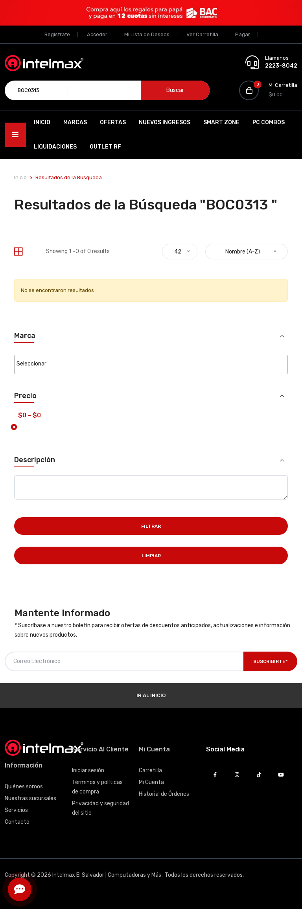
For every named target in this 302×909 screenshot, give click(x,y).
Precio (25, 396)
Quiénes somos (24, 786)
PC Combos (268, 122)
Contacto (17, 822)
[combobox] (151, 364)
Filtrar (151, 526)
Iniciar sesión (88, 770)
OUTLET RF (105, 146)
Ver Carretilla (202, 34)
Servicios (16, 810)
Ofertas (113, 122)
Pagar (242, 34)
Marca (24, 336)
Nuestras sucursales (30, 798)
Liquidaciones (55, 146)
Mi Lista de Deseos (146, 34)
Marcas (75, 122)
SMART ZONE (221, 122)
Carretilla (150, 770)
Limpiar (151, 555)
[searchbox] (151, 364)
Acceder (97, 34)
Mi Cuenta (151, 782)
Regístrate (57, 34)
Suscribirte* (270, 661)
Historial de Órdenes (164, 794)
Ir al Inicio (151, 695)
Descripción (34, 460)
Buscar (175, 90)
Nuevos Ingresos (164, 122)
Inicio (42, 122)
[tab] (18, 252)
